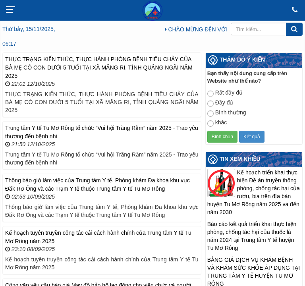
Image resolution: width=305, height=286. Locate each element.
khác (217, 123)
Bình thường (226, 113)
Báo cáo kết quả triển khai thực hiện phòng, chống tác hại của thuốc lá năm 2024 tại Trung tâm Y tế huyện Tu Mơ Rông (252, 236)
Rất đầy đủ (225, 93)
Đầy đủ (220, 103)
